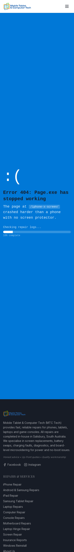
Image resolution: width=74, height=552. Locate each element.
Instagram (32, 464)
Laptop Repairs (13, 506)
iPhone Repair (12, 484)
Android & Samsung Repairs (21, 490)
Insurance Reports (15, 540)
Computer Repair (14, 512)
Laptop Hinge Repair (16, 529)
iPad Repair (10, 495)
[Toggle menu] (67, 6)
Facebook (12, 464)
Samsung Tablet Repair (18, 501)
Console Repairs (14, 517)
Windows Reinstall (15, 545)
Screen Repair (12, 534)
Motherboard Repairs (17, 523)
